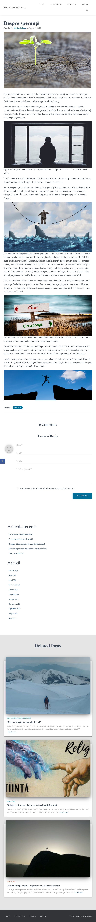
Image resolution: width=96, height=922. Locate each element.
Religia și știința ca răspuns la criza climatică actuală (27, 544)
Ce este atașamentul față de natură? (21, 539)
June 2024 (12, 575)
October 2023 (13, 590)
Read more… (12, 732)
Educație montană (15, 718)
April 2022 (12, 618)
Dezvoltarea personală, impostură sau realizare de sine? (28, 549)
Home (42, 4)
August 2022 (13, 614)
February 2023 (14, 594)
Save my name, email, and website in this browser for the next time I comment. (47, 488)
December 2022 (14, 604)
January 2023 (13, 599)
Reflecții (17, 407)
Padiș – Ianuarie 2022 (16, 553)
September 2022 (14, 609)
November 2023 (14, 585)
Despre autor (55, 4)
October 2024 (13, 571)
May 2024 (12, 580)
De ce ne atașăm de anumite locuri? (21, 534)
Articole (71, 4)
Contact (85, 4)
